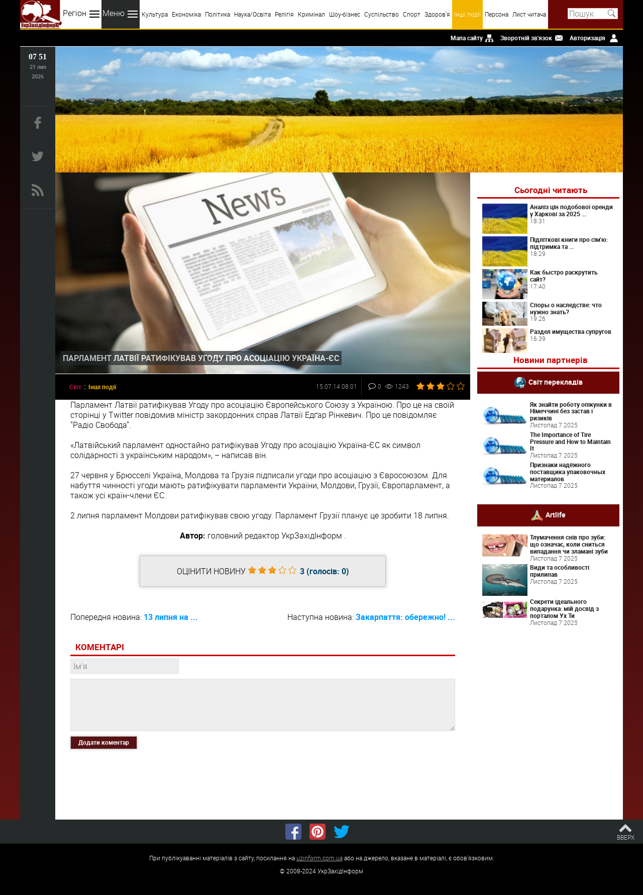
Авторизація (587, 38)
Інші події (467, 14)
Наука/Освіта (252, 14)
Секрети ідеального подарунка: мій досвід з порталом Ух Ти (564, 608)
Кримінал (311, 14)
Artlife (556, 514)
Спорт (411, 14)
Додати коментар (103, 742)
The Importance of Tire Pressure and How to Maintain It (570, 441)
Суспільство (381, 14)
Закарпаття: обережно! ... (405, 616)
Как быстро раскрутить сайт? (564, 275)
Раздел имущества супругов (570, 331)
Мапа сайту (467, 38)
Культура (155, 14)
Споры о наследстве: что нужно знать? (566, 308)
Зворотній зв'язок (526, 38)
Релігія (284, 14)
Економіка (186, 14)
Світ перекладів (555, 381)
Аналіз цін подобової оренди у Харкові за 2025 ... (571, 210)
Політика (217, 14)
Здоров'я (437, 14)
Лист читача (529, 14)
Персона (496, 14)
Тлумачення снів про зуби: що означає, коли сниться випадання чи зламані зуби (569, 544)
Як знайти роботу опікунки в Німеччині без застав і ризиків (571, 411)
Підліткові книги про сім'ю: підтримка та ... (569, 242)
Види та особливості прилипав (559, 570)
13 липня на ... (171, 616)
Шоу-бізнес (344, 14)
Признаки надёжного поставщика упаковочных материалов (567, 472)
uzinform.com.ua (319, 858)
